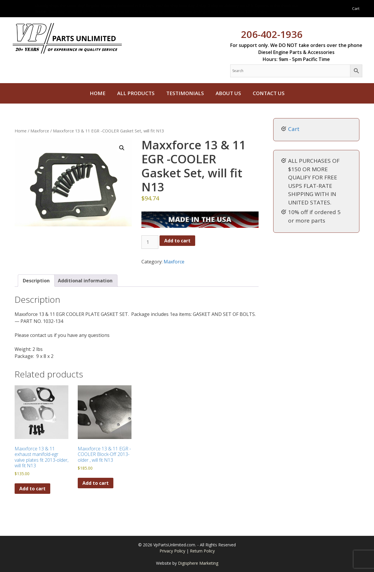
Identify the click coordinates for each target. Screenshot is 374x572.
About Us (228, 93)
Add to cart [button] (32, 488)
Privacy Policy (173, 551)
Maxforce (39, 131)
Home (97, 93)
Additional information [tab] (85, 280)
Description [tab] (36, 280)
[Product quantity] (149, 242)
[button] (122, 148)
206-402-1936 (271, 34)
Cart (355, 8)
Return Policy (202, 551)
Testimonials (185, 93)
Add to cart (177, 240)
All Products (136, 93)
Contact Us (269, 93)
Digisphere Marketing (198, 563)
